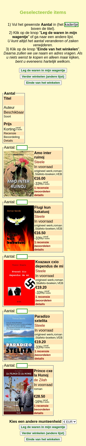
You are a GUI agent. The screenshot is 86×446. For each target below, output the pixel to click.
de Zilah (40, 380)
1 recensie (41, 187)
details (39, 195)
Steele (39, 162)
